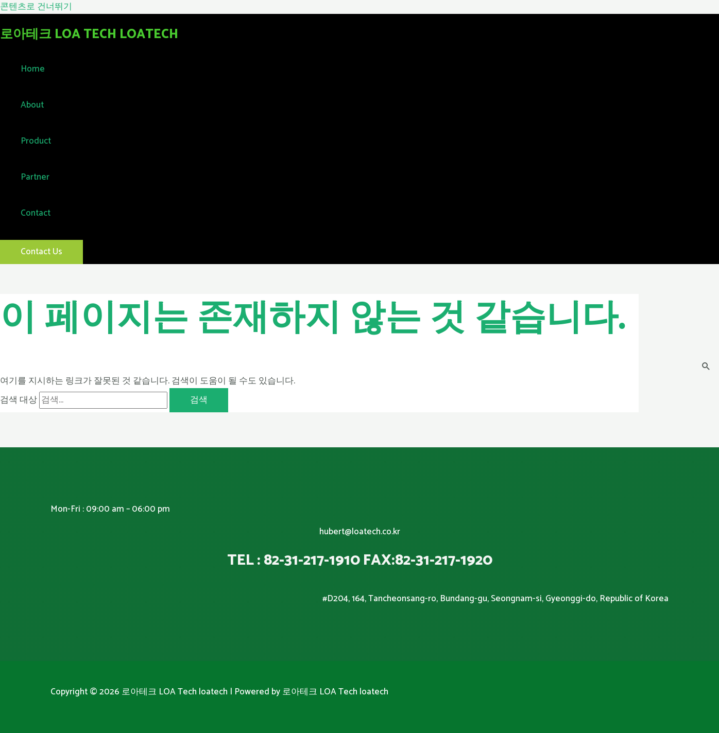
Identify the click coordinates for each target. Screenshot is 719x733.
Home (33, 69)
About (32, 105)
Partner (35, 177)
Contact (35, 213)
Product (36, 141)
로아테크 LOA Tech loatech (89, 34)
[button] (41, 252)
